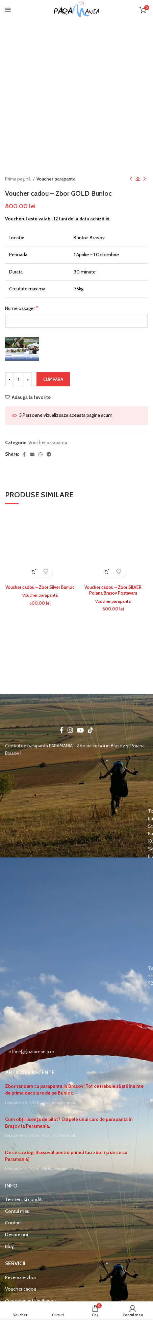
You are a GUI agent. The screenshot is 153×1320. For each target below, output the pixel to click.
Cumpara (53, 379)
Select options (34, 572)
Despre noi (16, 1234)
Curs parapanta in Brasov (30, 1301)
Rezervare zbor (20, 1277)
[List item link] (76, 834)
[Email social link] (32, 454)
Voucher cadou (20, 1289)
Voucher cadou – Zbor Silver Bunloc (39, 587)
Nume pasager (21, 308)
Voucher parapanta (55, 179)
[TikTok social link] (90, 730)
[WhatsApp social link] (40, 454)
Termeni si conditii (24, 1199)
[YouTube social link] (80, 730)
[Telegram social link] (49, 454)
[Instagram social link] (70, 730)
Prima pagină (18, 179)
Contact (13, 1223)
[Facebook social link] (24, 454)
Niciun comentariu (59, 1102)
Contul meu (17, 1211)
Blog (9, 1246)
